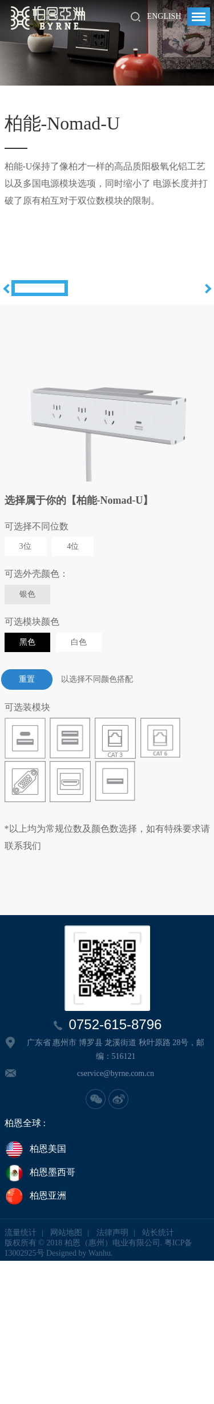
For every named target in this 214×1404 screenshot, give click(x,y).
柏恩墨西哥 (40, 1316)
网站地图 (66, 1375)
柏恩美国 (35, 1292)
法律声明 (112, 1375)
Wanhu (99, 1396)
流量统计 (21, 1375)
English (164, 16)
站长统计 (158, 1375)
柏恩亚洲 (35, 1340)
